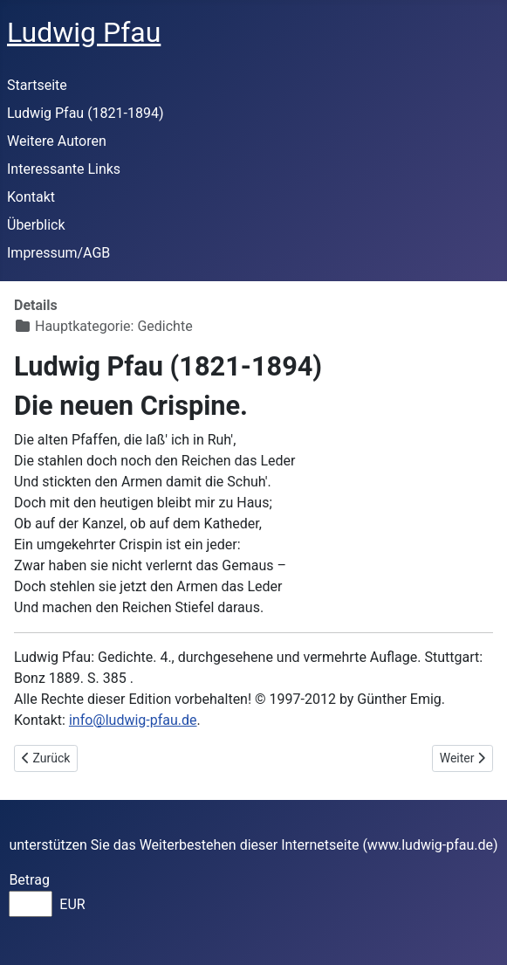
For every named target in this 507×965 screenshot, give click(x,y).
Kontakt (31, 197)
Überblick (36, 225)
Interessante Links (63, 169)
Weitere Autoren (56, 141)
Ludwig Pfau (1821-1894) (85, 113)
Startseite (37, 85)
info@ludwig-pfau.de (133, 720)
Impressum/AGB (58, 253)
